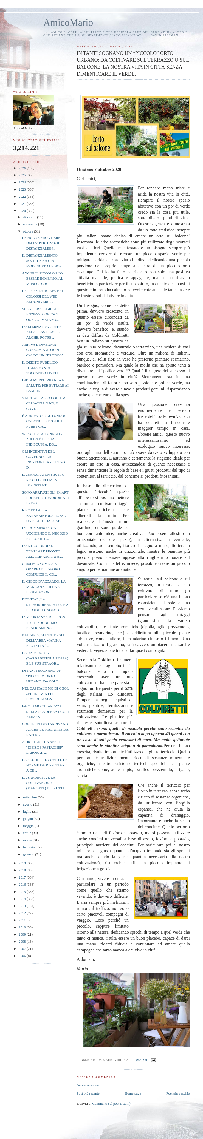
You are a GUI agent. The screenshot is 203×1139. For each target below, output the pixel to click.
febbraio (29, 847)
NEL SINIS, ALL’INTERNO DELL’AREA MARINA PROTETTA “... (43, 640)
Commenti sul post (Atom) (111, 1103)
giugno (28, 819)
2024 (23, 182)
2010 (23, 927)
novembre (30, 224)
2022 (23, 196)
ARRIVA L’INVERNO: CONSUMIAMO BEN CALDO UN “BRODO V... (43, 349)
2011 (23, 920)
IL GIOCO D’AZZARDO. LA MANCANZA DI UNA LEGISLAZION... (43, 586)
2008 (23, 941)
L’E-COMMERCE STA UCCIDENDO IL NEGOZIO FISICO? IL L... (45, 533)
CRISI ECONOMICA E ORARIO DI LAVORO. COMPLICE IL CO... (41, 569)
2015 (23, 891)
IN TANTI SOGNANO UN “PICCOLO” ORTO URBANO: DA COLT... (41, 675)
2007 (23, 949)
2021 (23, 204)
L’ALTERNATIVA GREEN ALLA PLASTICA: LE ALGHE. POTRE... (41, 332)
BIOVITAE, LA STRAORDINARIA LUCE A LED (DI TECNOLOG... (45, 604)
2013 (23, 906)
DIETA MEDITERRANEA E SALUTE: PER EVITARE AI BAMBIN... (45, 385)
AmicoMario (68, 22)
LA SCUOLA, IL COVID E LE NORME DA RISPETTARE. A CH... (44, 765)
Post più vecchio (178, 1093)
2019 (23, 863)
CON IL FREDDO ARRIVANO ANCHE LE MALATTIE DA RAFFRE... (45, 729)
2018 (23, 870)
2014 (23, 899)
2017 (23, 877)
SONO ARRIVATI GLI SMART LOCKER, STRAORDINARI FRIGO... (45, 497)
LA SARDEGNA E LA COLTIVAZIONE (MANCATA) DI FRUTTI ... (44, 782)
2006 (23, 956)
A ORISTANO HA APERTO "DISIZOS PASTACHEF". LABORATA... (43, 747)
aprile (27, 833)
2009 (23, 934)
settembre (30, 797)
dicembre (30, 217)
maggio (29, 826)
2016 (23, 884)
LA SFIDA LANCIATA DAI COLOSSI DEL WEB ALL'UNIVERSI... (42, 296)
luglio (27, 811)
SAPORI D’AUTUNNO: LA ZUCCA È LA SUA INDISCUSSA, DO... (42, 439)
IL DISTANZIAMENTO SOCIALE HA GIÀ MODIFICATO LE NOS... (43, 260)
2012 (23, 913)
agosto (28, 804)
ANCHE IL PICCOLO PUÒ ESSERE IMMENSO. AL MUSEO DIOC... (42, 278)
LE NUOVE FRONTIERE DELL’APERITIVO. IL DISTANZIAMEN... (41, 243)
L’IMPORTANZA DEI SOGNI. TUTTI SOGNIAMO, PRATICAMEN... (44, 622)
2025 (23, 175)
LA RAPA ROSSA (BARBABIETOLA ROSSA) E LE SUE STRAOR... (45, 658)
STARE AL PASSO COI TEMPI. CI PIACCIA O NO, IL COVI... (45, 403)
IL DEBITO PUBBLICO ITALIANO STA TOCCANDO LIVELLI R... (44, 367)
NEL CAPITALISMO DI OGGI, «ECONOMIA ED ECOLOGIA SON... (45, 693)
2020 (23, 211)
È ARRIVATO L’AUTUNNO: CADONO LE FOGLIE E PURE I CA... (43, 421)
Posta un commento (88, 1085)
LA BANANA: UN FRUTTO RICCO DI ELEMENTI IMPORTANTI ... (43, 479)
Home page (133, 1093)
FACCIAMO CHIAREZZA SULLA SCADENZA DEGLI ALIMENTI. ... (45, 711)
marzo (28, 840)
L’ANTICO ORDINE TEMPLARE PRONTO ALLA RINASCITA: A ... (42, 551)
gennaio (29, 854)
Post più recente (88, 1093)
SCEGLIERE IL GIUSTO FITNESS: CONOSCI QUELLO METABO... (40, 314)
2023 (23, 189)
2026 (23, 168)
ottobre (28, 231)
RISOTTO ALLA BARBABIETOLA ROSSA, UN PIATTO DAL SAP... (44, 515)
